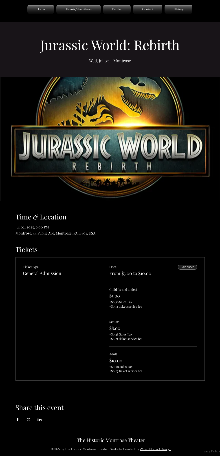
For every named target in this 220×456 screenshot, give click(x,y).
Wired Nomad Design (155, 449)
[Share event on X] (28, 419)
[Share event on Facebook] (17, 419)
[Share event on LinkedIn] (39, 419)
